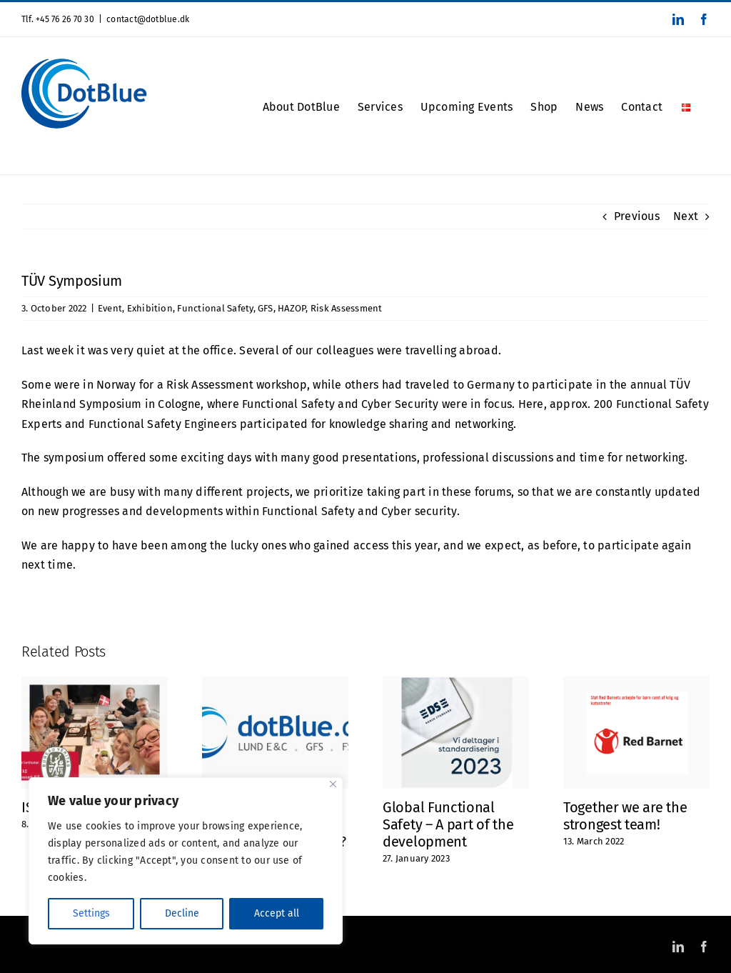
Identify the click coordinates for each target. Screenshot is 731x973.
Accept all (276, 913)
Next (685, 216)
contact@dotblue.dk (147, 19)
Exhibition (150, 308)
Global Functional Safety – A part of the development (448, 824)
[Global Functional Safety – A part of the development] (456, 683)
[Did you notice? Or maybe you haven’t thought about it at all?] (275, 683)
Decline (182, 913)
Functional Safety (215, 308)
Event (110, 308)
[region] (186, 860)
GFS (265, 308)
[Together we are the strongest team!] (636, 683)
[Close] (333, 784)
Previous (637, 216)
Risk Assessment (347, 308)
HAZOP (292, 308)
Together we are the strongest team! (625, 816)
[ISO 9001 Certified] (94, 683)
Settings (91, 913)
